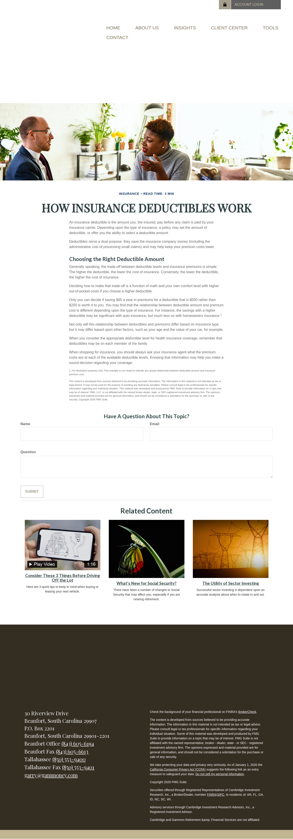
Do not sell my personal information (219, 774)
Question (28, 452)
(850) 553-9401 (78, 767)
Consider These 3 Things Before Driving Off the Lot (62, 578)
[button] (147, 28)
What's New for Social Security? (146, 583)
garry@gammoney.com (51, 774)
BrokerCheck (247, 712)
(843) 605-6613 (72, 751)
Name (25, 424)
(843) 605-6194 (77, 743)
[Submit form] (32, 492)
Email (154, 424)
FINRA (211, 794)
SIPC (220, 794)
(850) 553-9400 (69, 759)
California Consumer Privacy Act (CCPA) (177, 769)
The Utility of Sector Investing (230, 583)
